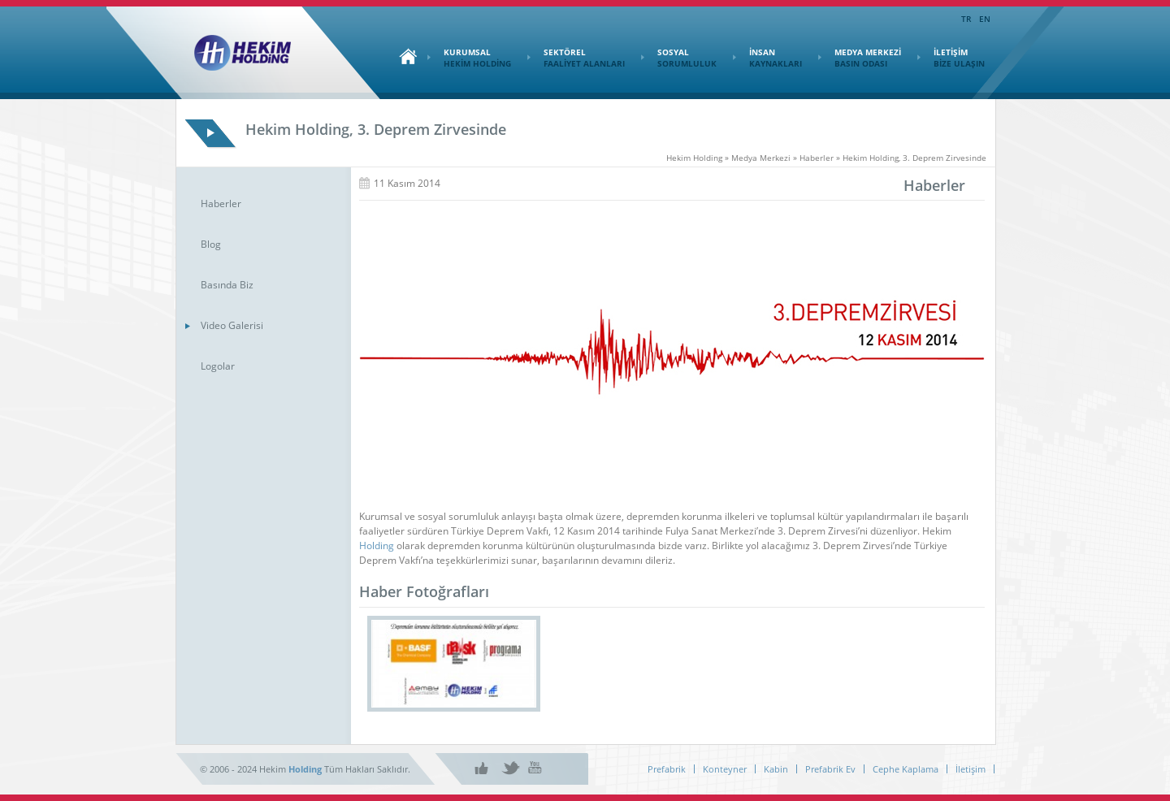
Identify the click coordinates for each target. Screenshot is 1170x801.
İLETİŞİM (951, 57)
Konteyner (725, 768)
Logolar (218, 366)
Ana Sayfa (404, 56)
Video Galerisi (232, 325)
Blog (211, 244)
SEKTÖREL (576, 57)
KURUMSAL (469, 57)
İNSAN (767, 57)
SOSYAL (679, 57)
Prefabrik (667, 768)
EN (984, 18)
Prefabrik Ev (830, 768)
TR (966, 18)
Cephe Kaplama (905, 768)
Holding (376, 545)
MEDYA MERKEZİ (859, 57)
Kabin (776, 768)
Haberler (221, 203)
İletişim (971, 768)
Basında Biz (227, 285)
